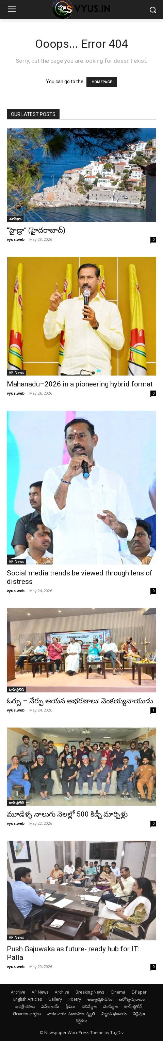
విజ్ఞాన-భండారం (114, 1013)
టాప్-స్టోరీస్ (16, 689)
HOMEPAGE (102, 82)
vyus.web (16, 239)
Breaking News (90, 992)
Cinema (118, 992)
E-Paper (139, 992)
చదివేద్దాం (89, 1006)
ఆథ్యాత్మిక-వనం (99, 999)
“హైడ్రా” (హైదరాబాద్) (36, 230)
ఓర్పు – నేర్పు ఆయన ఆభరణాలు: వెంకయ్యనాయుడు (80, 701)
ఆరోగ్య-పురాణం (132, 999)
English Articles (27, 999)
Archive (18, 992)
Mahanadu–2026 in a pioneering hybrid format (80, 384)
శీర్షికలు (81, 1021)
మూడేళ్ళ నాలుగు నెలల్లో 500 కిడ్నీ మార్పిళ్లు (67, 814)
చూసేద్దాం (15, 218)
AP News (16, 372)
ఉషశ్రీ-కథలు (25, 1006)
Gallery (55, 999)
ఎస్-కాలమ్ (50, 1006)
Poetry (74, 999)
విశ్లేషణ (139, 1013)
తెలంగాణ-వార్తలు (27, 1013)
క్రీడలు (70, 1006)
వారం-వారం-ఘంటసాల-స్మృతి (71, 1013)
